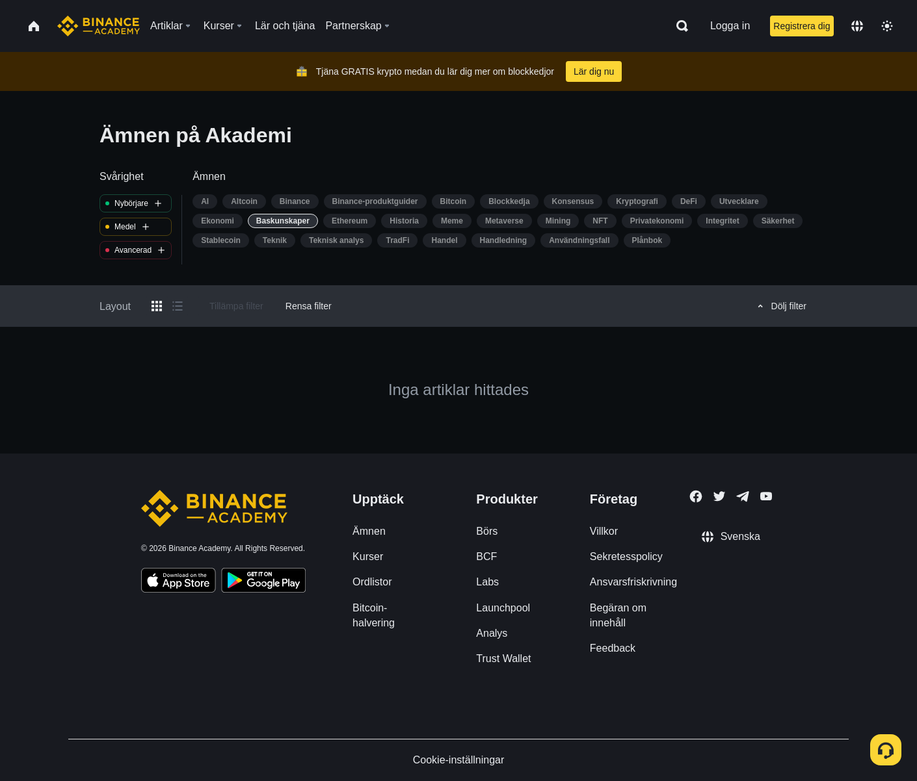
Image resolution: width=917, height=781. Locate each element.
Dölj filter (780, 306)
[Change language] (857, 26)
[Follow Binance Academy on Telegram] (742, 496)
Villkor (604, 531)
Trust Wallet (503, 658)
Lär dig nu (594, 71)
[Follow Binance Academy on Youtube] (766, 496)
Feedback (612, 648)
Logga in (730, 25)
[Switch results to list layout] (177, 306)
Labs (487, 581)
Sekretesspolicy (626, 556)
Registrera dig (801, 26)
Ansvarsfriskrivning (633, 581)
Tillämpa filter (236, 306)
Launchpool (503, 607)
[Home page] (98, 26)
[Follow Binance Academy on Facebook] (695, 496)
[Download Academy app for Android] (263, 582)
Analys (491, 633)
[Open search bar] (678, 26)
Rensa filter (309, 306)
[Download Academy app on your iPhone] (178, 582)
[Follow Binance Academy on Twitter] (719, 496)
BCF (486, 556)
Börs (487, 531)
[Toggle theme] (887, 26)
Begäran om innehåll (618, 615)
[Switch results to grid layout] (156, 306)
